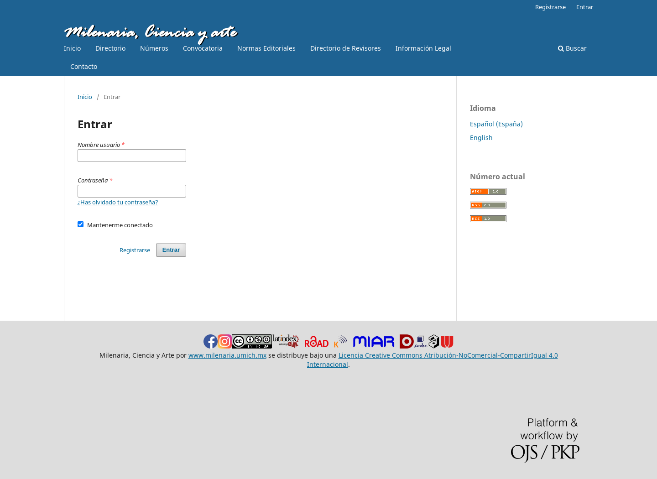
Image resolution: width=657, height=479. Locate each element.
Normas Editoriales (266, 48)
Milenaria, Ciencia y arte (150, 33)
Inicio (72, 48)
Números (154, 48)
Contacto (83, 66)
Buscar (572, 48)
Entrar (584, 7)
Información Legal (423, 48)
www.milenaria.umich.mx (227, 355)
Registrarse (550, 7)
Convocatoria (203, 48)
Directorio (110, 48)
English (481, 137)
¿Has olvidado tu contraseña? (118, 202)
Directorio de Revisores (345, 48)
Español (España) (496, 124)
